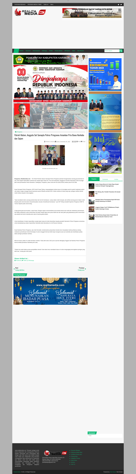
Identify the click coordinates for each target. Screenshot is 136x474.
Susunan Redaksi (75, 450)
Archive (116, 179)
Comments (105, 179)
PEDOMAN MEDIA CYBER (34, 4)
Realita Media (17, 472)
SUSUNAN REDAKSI (20, 4)
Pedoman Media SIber (76, 452)
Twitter (118, 4)
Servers (73, 462)
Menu (52, 4)
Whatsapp (30, 260)
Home (16, 51)
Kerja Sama (74, 460)
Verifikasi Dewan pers (76, 454)
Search (121, 50)
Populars (94, 179)
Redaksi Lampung (50, 141)
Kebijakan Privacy (75, 458)
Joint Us (73, 464)
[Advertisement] (92, 34)
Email (83, 141)
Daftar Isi (46, 4)
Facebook (121, 4)
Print (78, 141)
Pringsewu (19, 132)
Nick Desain (113, 472)
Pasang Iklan (74, 456)
